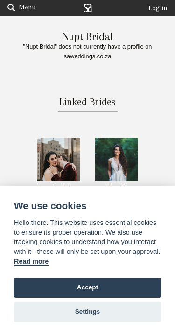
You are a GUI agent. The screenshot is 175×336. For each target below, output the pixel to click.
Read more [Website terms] (31, 261)
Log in (158, 8)
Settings (87, 311)
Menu (21, 7)
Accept (87, 287)
